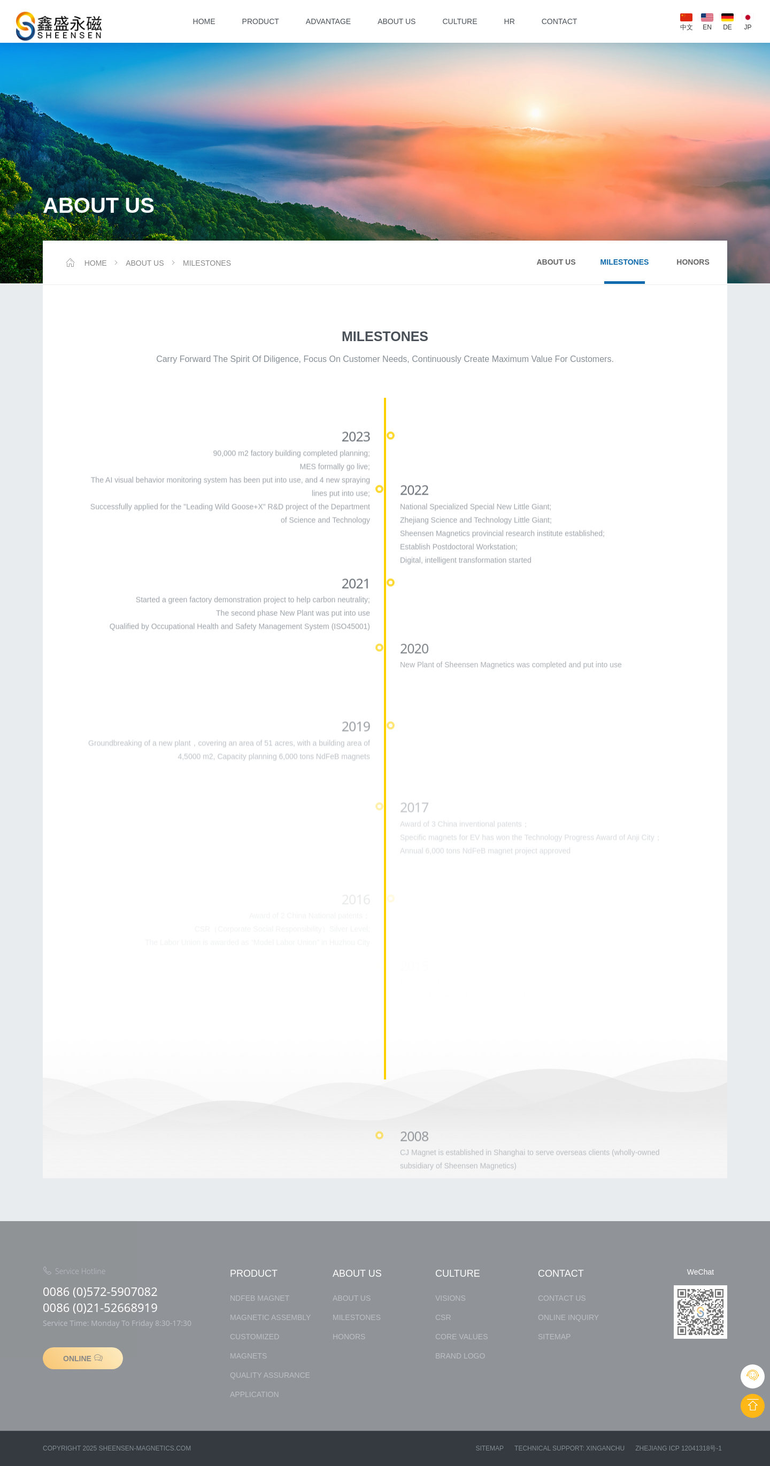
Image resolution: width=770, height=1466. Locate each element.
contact (560, 21)
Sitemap (489, 1448)
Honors (692, 262)
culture (459, 21)
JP (748, 22)
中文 (686, 22)
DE (727, 22)
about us (396, 21)
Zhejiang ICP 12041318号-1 (678, 1448)
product (260, 21)
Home (204, 21)
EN (707, 22)
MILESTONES (199, 263)
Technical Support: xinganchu (569, 1448)
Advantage (328, 21)
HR (509, 21)
